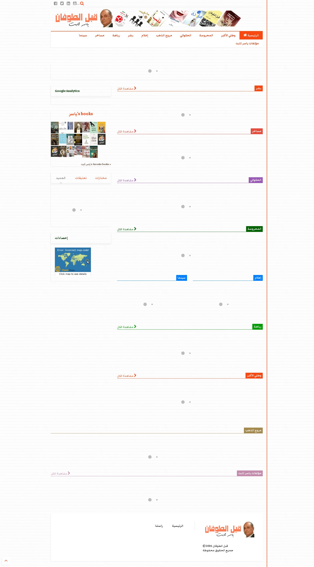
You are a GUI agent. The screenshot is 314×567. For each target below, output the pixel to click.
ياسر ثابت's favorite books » (96, 164)
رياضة (116, 35)
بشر (130, 35)
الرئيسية (251, 35)
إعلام (144, 35)
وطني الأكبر (228, 35)
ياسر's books (81, 114)
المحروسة (206, 35)
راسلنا (159, 526)
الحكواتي (185, 35)
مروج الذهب (164, 35)
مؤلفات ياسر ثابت (247, 43)
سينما (83, 35)
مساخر (99, 35)
